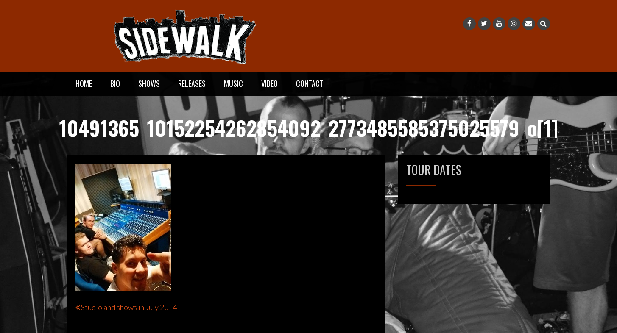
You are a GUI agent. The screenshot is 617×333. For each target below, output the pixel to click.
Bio (115, 83)
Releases (192, 83)
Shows (149, 83)
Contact (310, 83)
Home (83, 83)
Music (233, 83)
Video (269, 83)
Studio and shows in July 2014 (129, 307)
